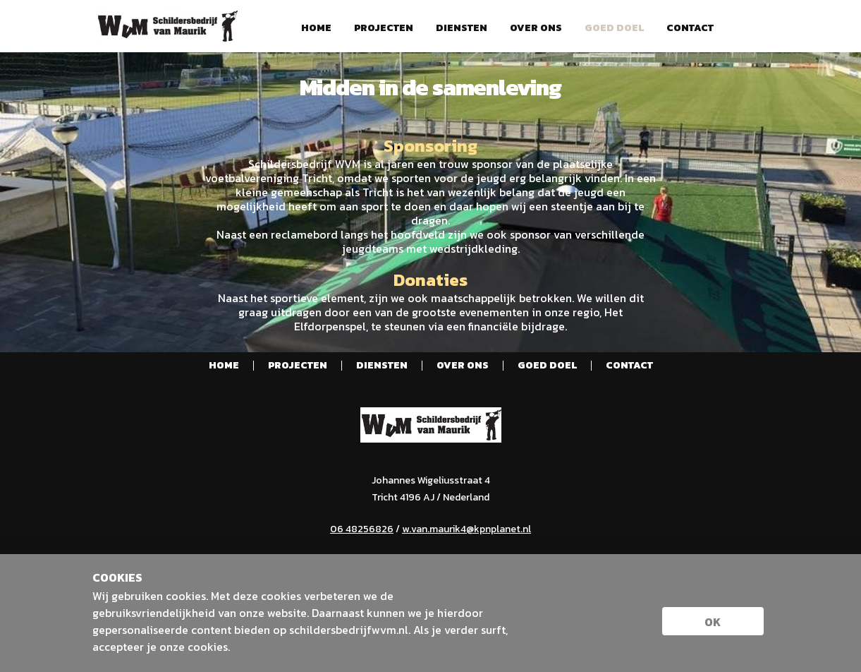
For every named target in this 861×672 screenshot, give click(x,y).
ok (712, 621)
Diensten (461, 29)
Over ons (536, 29)
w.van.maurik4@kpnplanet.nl (466, 529)
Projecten (383, 29)
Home (316, 29)
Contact (690, 29)
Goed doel (614, 29)
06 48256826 (361, 529)
